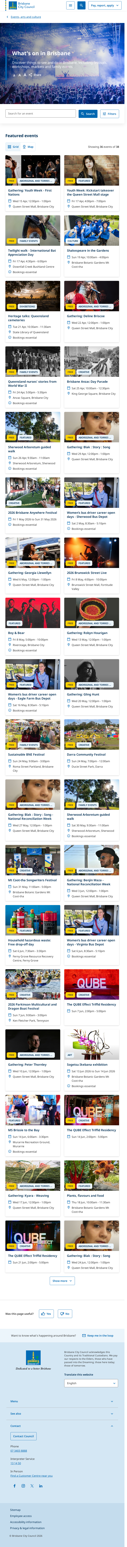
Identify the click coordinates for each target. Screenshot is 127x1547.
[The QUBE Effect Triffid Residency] (91, 992)
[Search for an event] (40, 113)
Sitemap (15, 1510)
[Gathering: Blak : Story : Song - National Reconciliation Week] (32, 807)
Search (88, 114)
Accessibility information (25, 1522)
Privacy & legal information (27, 1528)
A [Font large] (25, 75)
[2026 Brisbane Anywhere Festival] (32, 503)
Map (27, 147)
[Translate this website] (91, 1383)
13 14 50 (15, 1463)
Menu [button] (14, 1401)
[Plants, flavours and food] (91, 1188)
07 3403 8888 (18, 1451)
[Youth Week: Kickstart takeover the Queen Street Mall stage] (91, 183)
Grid (13, 147)
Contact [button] (15, 1426)
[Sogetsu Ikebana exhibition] (91, 1060)
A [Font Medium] (20, 75)
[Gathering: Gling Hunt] (91, 685)
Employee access (21, 1516)
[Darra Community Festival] (91, 745)
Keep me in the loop (97, 1336)
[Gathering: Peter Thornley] (32, 1055)
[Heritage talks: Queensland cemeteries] (32, 311)
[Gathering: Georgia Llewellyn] (32, 564)
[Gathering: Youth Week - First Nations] (32, 183)
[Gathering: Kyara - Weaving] (32, 1186)
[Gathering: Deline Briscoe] (91, 307)
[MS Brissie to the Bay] (32, 1125)
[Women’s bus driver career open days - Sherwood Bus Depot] (91, 505)
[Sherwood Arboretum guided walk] (32, 442)
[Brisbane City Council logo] (19, 5)
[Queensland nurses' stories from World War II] (32, 377)
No (64, 1314)
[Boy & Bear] (32, 626)
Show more (63, 1281)
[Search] (81, 5)
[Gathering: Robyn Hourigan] (91, 624)
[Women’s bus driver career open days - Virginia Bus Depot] (91, 933)
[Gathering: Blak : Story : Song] (91, 438)
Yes (46, 1314)
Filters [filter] (109, 114)
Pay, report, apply (105, 5)
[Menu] (70, 5)
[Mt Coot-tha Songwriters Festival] (32, 873)
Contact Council (23, 1436)
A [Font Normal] (14, 75)
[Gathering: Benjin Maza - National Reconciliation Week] (91, 873)
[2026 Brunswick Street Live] (91, 566)
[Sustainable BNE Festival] (32, 747)
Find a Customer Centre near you (31, 1476)
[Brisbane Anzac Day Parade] (91, 372)
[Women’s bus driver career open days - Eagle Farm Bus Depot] (32, 687)
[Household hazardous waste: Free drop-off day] (32, 935)
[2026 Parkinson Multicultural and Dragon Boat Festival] (32, 997)
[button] (34, 75)
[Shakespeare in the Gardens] (91, 243)
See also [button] (15, 1413)
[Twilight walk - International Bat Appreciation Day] (32, 246)
